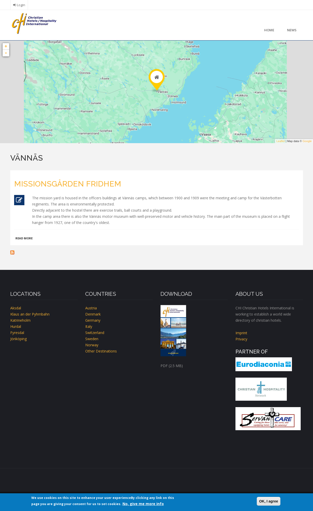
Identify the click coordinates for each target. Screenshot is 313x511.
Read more (24, 238)
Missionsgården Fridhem (67, 183)
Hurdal (15, 326)
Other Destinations (101, 351)
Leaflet (280, 141)
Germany (92, 320)
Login (21, 5)
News (292, 30)
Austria (91, 308)
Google (307, 141)
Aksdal (15, 308)
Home (269, 30)
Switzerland (94, 332)
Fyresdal (17, 332)
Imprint (241, 332)
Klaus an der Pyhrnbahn (30, 314)
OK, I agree (268, 501)
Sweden (91, 338)
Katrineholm (20, 320)
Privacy (241, 339)
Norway (91, 344)
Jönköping (18, 338)
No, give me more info (143, 503)
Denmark (93, 314)
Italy (88, 326)
